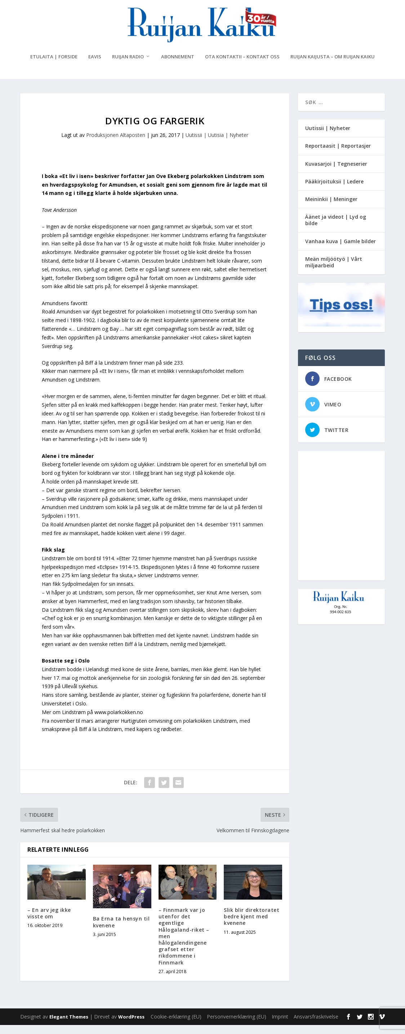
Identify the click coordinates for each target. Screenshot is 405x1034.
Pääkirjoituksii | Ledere (334, 190)
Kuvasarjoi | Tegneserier (336, 172)
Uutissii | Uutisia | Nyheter (217, 144)
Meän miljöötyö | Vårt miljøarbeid (333, 271)
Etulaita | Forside (53, 66)
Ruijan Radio (128, 66)
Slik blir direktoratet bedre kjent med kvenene (251, 925)
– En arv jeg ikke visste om (49, 922)
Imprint (280, 1025)
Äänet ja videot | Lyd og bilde (335, 229)
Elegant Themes (68, 1025)
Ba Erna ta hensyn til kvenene (121, 930)
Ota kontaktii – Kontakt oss (242, 66)
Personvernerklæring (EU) (236, 1025)
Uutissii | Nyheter (327, 137)
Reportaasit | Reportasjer (338, 154)
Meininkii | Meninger (331, 208)
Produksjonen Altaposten (115, 144)
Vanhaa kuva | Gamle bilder (340, 249)
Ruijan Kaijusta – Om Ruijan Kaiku (332, 66)
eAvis (94, 66)
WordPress (131, 1025)
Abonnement (177, 66)
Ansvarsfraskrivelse (316, 1025)
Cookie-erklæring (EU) (176, 1025)
